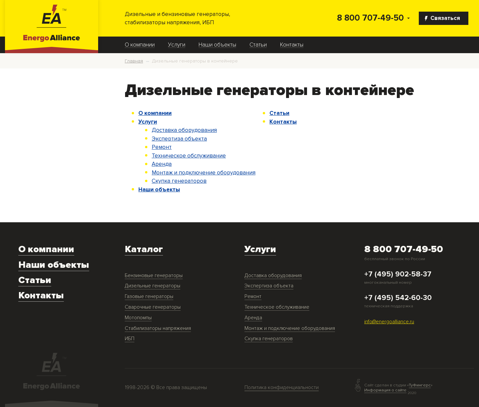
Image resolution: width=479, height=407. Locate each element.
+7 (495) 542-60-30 (398, 298)
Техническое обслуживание (189, 155)
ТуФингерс (420, 385)
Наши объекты (217, 45)
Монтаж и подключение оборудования (203, 172)
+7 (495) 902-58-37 (397, 274)
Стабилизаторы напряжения (158, 328)
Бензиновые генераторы (154, 275)
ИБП (129, 339)
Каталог (144, 249)
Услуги (176, 45)
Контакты (291, 45)
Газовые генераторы (149, 296)
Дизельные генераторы (152, 286)
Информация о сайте (385, 390)
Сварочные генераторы (153, 307)
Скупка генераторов (179, 180)
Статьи (258, 45)
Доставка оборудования (184, 130)
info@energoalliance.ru (389, 322)
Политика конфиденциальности (281, 387)
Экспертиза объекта (179, 138)
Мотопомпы (138, 318)
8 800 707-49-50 (370, 18)
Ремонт (162, 147)
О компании (140, 45)
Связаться (442, 18)
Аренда (162, 163)
